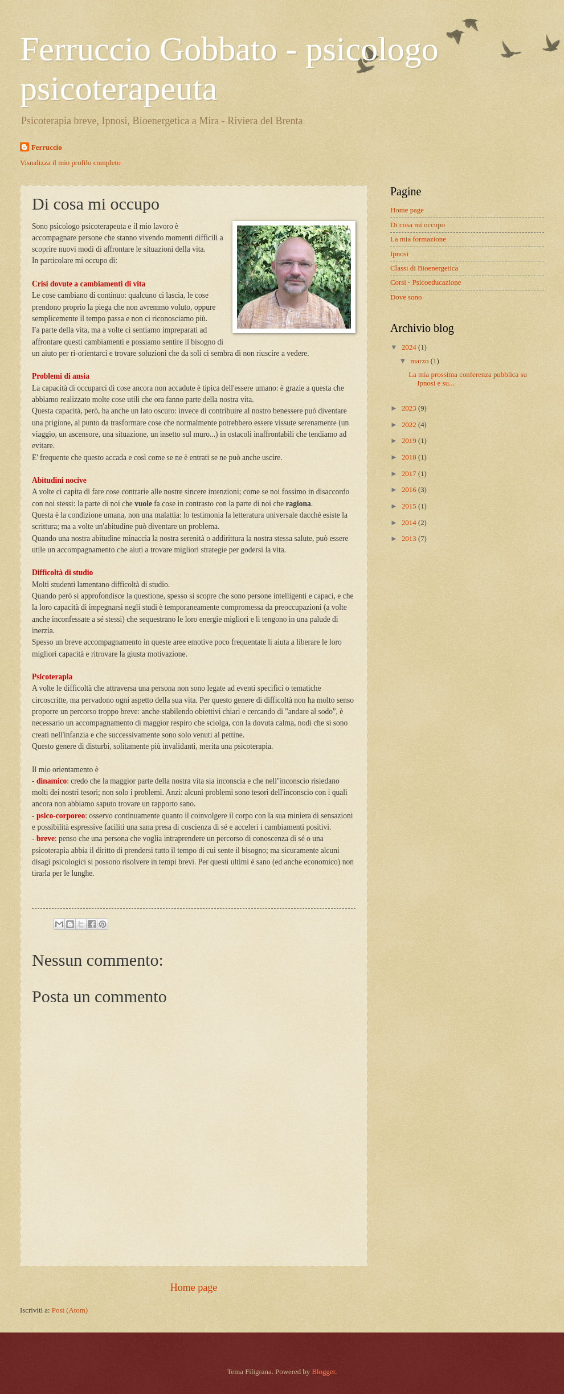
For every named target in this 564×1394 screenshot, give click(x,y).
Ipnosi (399, 254)
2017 (410, 474)
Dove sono (406, 297)
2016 (410, 490)
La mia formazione (418, 239)
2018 (410, 457)
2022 (410, 425)
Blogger (323, 1372)
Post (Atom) (70, 1310)
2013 (410, 539)
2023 (410, 408)
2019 (410, 441)
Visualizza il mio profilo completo (70, 163)
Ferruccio (46, 147)
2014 (410, 523)
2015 (410, 506)
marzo (420, 361)
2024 (410, 347)
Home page (194, 1287)
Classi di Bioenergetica (424, 268)
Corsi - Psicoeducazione (425, 282)
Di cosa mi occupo (417, 225)
